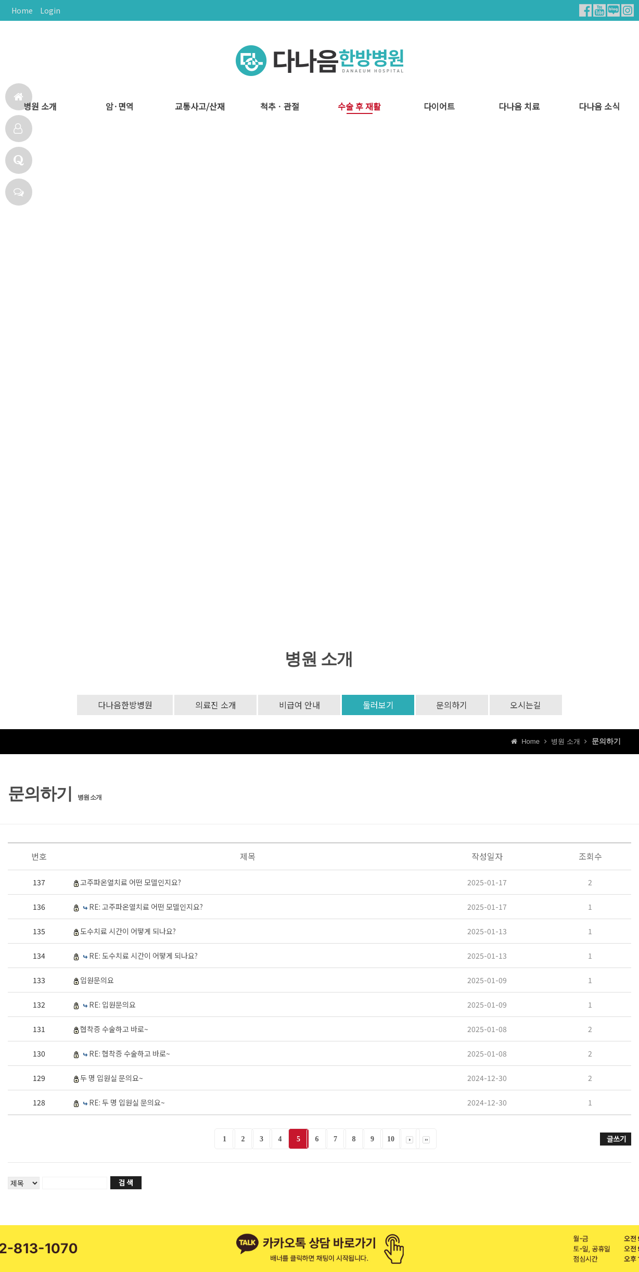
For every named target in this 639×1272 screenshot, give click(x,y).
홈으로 (18, 96)
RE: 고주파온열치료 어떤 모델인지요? (146, 907)
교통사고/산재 (200, 106)
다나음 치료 (519, 106)
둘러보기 (378, 705)
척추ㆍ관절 (279, 106)
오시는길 (527, 705)
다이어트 (439, 106)
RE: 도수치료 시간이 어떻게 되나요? (143, 956)
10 (390, 1139)
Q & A (19, 160)
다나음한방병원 (123, 705)
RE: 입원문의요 (112, 1005)
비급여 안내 (299, 705)
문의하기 (452, 705)
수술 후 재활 (359, 106)
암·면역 (120, 106)
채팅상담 (19, 192)
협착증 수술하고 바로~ (114, 1029)
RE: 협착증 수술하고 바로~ (129, 1054)
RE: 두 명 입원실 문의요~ (127, 1103)
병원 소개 (40, 106)
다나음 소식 (599, 106)
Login (50, 10)
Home (22, 10)
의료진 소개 (214, 705)
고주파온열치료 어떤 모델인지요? (130, 882)
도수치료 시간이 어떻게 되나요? (128, 931)
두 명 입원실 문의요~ (111, 1078)
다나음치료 (18, 128)
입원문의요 (97, 980)
